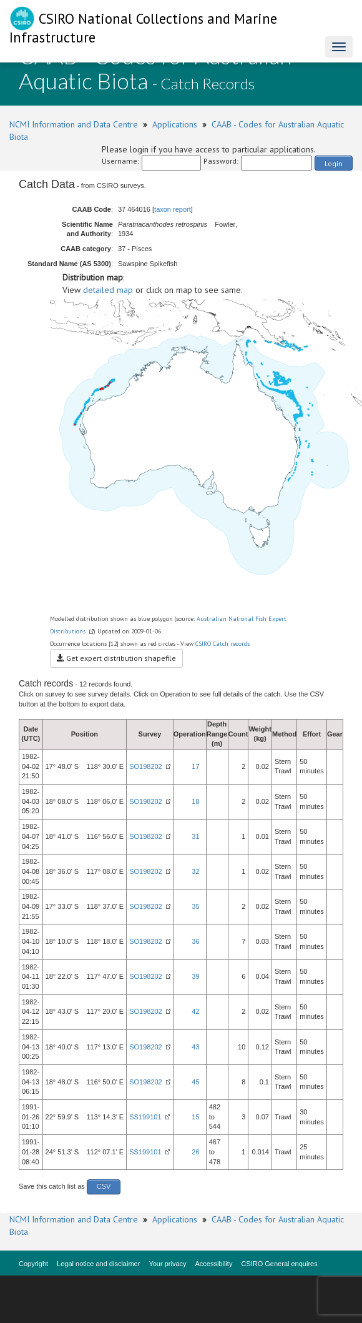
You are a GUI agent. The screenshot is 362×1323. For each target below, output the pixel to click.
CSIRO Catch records (222, 644)
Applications (174, 124)
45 (195, 1082)
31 (195, 836)
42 (195, 1011)
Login (334, 163)
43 (195, 1047)
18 (195, 801)
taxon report (172, 209)
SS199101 (145, 1117)
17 (195, 766)
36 (195, 941)
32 (195, 871)
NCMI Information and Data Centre (73, 124)
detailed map (108, 289)
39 (195, 976)
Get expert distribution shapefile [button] (116, 658)
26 (195, 1152)
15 (195, 1117)
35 (195, 906)
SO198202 (145, 766)
